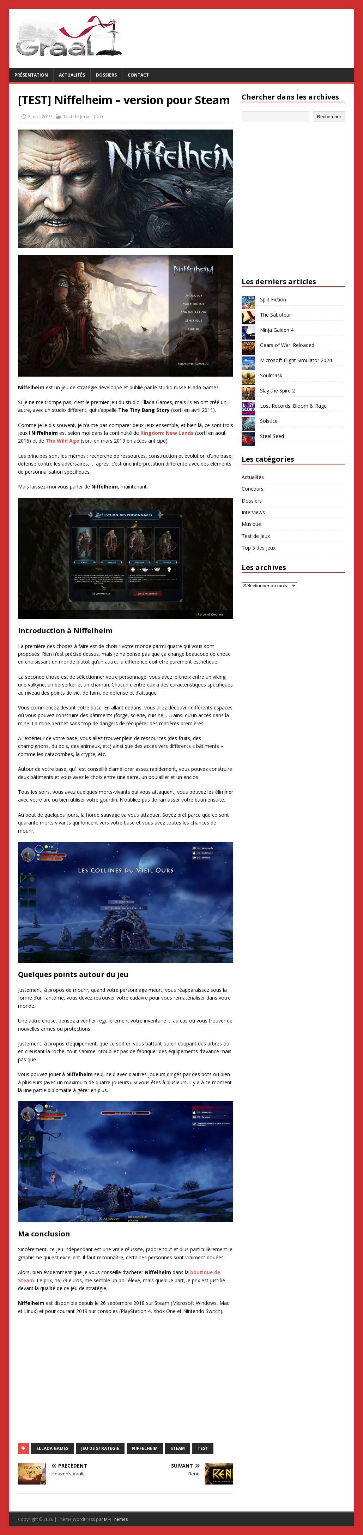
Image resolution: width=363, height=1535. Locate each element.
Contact (138, 75)
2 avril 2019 (40, 116)
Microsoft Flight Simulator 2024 (296, 360)
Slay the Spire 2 (277, 390)
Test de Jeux (76, 116)
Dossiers (106, 75)
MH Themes (116, 1519)
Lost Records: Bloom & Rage (293, 405)
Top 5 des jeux (259, 547)
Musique (251, 524)
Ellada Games (52, 1448)
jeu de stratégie (100, 1448)
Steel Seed (272, 436)
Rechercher (329, 116)
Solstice (269, 421)
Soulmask (271, 375)
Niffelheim (145, 1448)
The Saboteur (275, 314)
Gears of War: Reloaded (287, 345)
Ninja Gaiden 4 (277, 329)
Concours (253, 488)
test (203, 1448)
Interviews (253, 512)
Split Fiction (273, 299)
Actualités (72, 75)
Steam (177, 1448)
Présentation (31, 75)
